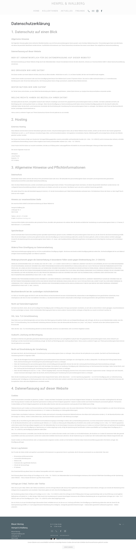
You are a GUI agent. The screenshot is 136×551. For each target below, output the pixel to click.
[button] (123, 524)
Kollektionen (50, 11)
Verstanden (68, 547)
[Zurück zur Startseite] (68, 3)
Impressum (54, 535)
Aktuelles (67, 11)
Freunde (80, 11)
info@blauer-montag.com (23, 218)
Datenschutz (64, 535)
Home (36, 11)
